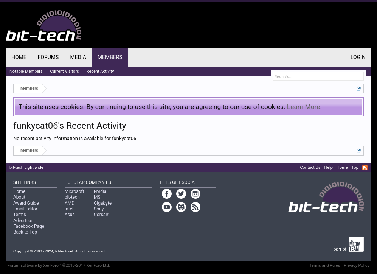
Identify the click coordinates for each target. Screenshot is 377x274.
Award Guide (26, 203)
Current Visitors (64, 71)
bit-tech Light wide (26, 167)
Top (355, 167)
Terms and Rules (324, 265)
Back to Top (25, 232)
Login (358, 57)
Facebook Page (28, 226)
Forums (48, 57)
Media (78, 57)
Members (110, 57)
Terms (19, 214)
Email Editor (25, 209)
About (19, 197)
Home (18, 57)
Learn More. (304, 107)
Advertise (22, 220)
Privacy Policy (356, 265)
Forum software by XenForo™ (59, 265)
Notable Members (26, 71)
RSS (365, 167)
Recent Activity (100, 71)
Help (328, 167)
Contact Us (310, 167)
